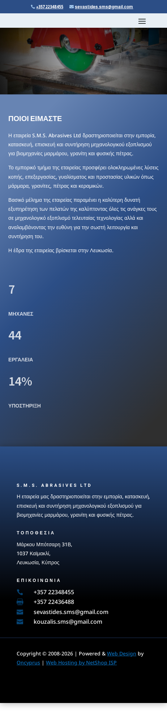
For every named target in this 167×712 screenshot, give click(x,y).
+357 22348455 (49, 6)
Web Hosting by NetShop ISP (81, 662)
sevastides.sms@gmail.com (104, 6)
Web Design (121, 653)
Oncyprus (28, 662)
